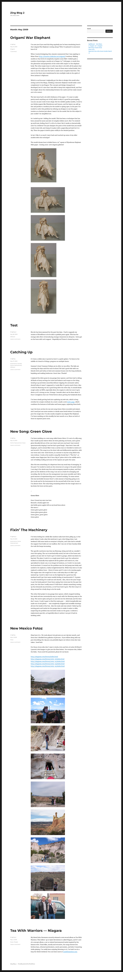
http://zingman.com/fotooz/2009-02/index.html (48, 661)
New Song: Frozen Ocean (95, 47)
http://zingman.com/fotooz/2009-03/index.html (47, 664)
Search (89, 28)
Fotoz (11, 639)
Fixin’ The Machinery (28, 530)
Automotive (13, 363)
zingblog (12, 44)
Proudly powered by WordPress (26, 964)
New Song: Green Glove (31, 431)
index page (71, 402)
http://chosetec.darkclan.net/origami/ (52, 56)
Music (24, 443)
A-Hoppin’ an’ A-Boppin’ (95, 46)
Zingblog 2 (13, 332)
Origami (12, 49)
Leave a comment (15, 339)
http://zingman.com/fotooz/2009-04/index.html (48, 666)
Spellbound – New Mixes (95, 44)
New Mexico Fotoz (26, 628)
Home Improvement (16, 365)
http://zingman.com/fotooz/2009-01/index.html (47, 659)
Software (12, 336)
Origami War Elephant (30, 38)
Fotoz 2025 (91, 49)
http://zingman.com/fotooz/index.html (44, 656)
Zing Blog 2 (17, 12)
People (16, 942)
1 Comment (13, 51)
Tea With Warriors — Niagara (36, 930)
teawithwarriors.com (70, 952)
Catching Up (21, 352)
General (19, 363)
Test (14, 325)
